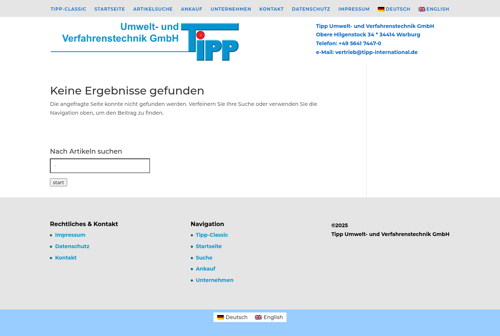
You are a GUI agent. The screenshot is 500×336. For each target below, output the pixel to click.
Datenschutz (311, 9)
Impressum (354, 9)
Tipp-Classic (68, 9)
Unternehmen (231, 9)
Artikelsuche (153, 9)
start (58, 182)
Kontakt (271, 9)
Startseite (109, 9)
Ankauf (191, 9)
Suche (204, 257)
